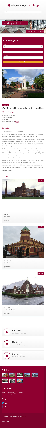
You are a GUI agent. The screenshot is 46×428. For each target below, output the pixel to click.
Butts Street (7, 216)
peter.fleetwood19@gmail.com (15, 392)
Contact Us (17, 353)
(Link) (17, 121)
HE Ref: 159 (8, 220)
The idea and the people (19, 333)
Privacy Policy (5, 421)
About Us (16, 330)
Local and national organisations (21, 345)
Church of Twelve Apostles (10, 308)
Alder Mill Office (8, 261)
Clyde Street (7, 263)
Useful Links (17, 342)
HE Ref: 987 (8, 267)
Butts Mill (6, 214)
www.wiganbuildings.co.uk (14, 394)
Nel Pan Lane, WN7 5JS (9, 309)
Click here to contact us (18, 357)
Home (28, 31)
